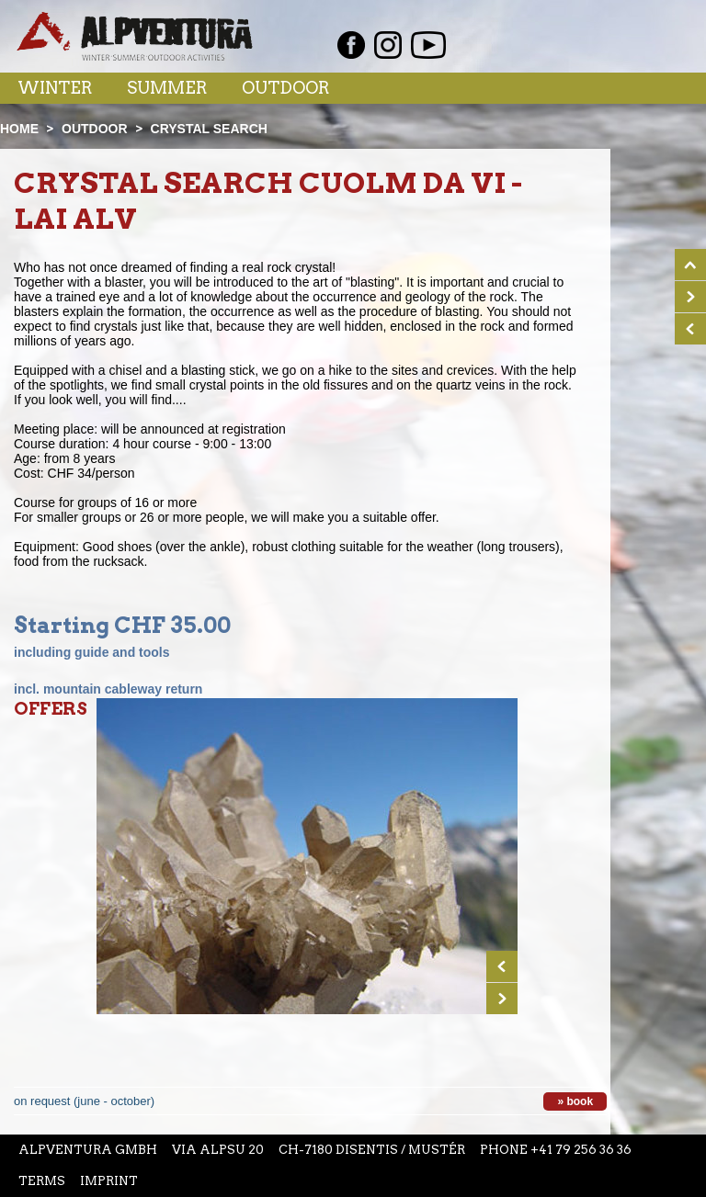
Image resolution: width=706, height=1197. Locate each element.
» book (575, 1101)
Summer (167, 87)
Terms (41, 1181)
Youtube (428, 45)
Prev (502, 966)
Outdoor (285, 87)
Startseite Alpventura (135, 36)
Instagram (388, 45)
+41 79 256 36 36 (581, 1150)
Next (502, 998)
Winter (54, 87)
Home (19, 128)
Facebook (351, 45)
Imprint (109, 1181)
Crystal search (209, 128)
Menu (653, 87)
